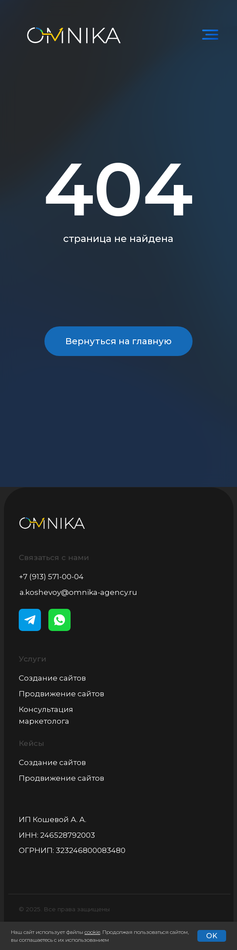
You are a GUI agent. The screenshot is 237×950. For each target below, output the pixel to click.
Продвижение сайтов (61, 693)
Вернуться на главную (118, 341)
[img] (210, 35)
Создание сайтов (52, 678)
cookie (92, 932)
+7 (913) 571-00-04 (51, 576)
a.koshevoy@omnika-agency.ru (78, 592)
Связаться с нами (54, 557)
